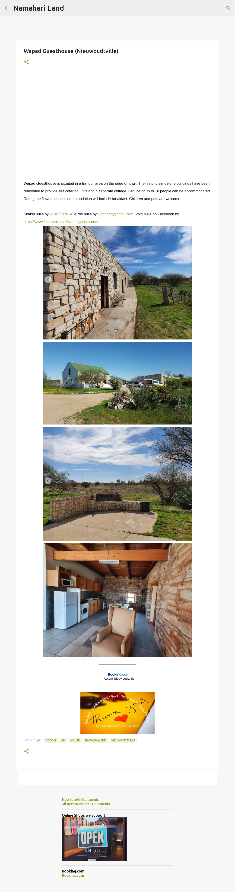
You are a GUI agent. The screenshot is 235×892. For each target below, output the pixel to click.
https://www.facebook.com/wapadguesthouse (61, 222)
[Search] (228, 8)
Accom (51, 740)
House (75, 740)
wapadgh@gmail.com (115, 214)
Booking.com (73, 875)
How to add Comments (80, 799)
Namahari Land (38, 8)
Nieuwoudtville (123, 740)
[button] (26, 62)
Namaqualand (95, 740)
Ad (63, 740)
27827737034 (61, 214)
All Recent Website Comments (86, 804)
